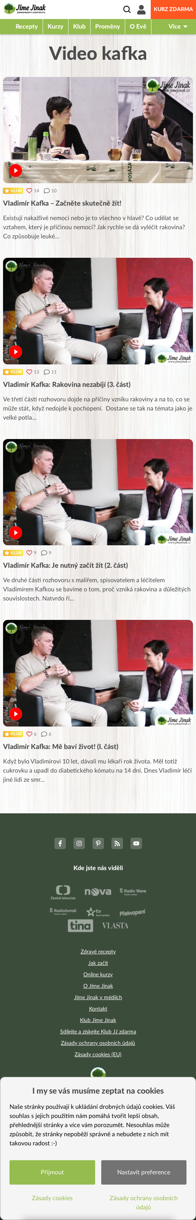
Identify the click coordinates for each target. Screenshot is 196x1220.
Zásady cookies (52, 1198)
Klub (79, 27)
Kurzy (56, 27)
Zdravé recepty (98, 952)
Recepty (27, 27)
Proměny (107, 27)
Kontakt (98, 1009)
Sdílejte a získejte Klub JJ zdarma (98, 1032)
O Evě (138, 27)
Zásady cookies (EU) (98, 1054)
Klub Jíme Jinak (98, 1020)
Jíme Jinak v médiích (98, 997)
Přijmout (52, 1172)
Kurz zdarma (173, 9)
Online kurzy (98, 974)
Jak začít (98, 963)
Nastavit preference (143, 1172)
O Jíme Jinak (98, 986)
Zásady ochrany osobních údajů (98, 1043)
